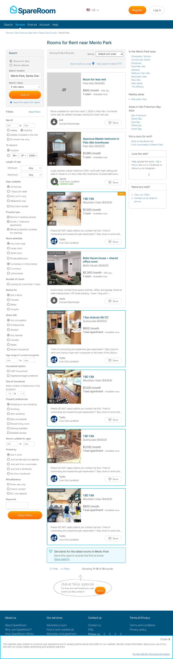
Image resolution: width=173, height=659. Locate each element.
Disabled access (18, 432)
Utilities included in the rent (24, 134)
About (16, 625)
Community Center (140, 59)
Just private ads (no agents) (24, 459)
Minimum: (13, 168)
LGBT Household (18, 371)
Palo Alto (136, 80)
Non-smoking (17, 413)
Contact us (94, 625)
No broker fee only (19, 139)
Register (137, 10)
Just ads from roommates (23, 464)
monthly (28, 130)
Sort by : (105, 54)
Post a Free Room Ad (142, 141)
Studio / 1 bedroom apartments (19, 223)
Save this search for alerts (25, 102)
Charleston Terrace (141, 56)
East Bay (135, 122)
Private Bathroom (19, 258)
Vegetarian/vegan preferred (24, 375)
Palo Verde (136, 83)
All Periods (15, 186)
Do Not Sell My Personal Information (151, 654)
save (100, 590)
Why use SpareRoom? (18, 629)
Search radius (16, 82)
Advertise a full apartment (61, 633)
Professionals (17, 325)
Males (13, 304)
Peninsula (136, 125)
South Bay (136, 118)
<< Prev (65, 568)
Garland (135, 69)
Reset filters (35, 111)
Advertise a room (57, 625)
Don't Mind (16, 295)
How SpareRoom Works (19, 633)
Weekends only (18, 201)
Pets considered (18, 419)
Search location (17, 70)
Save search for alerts (109, 64)
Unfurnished (16, 273)
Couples (14, 309)
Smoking (14, 409)
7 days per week (18, 191)
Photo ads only (18, 484)
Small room (16, 253)
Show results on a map (82, 64)
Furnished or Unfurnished (23, 264)
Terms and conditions (142, 625)
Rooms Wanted (21, 65)
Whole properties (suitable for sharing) (23, 231)
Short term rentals (19, 206)
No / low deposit (18, 493)
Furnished (15, 268)
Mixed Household (19, 349)
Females (14, 299)
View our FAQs (142, 194)
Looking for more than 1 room (25, 284)
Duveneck (136, 63)
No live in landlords (20, 473)
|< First (54, 568)
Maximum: (13, 174)
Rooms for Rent (21, 61)
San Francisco (138, 115)
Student (14, 329)
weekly (13, 130)
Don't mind (16, 454)
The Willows (137, 86)
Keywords (11, 500)
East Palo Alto (138, 66)
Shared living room (19, 423)
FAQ (90, 629)
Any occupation (18, 320)
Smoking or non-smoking (23, 404)
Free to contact (18, 489)
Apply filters (25, 515)
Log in (157, 10)
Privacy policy (138, 629)
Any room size (17, 243)
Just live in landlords (21, 469)
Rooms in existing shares (23, 217)
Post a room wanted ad (60, 629)
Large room (16, 248)
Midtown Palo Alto (140, 73)
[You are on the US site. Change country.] (92, 10)
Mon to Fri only (18, 196)
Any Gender (16, 335)
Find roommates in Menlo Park (147, 144)
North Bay (136, 128)
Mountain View (139, 76)
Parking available (18, 428)
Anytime (14, 150)
